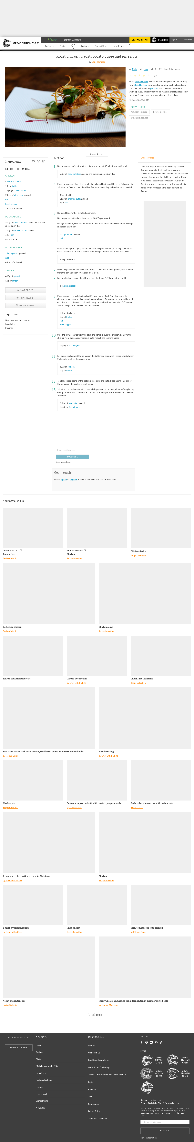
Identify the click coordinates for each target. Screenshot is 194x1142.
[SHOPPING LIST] (43, 161)
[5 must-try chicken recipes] (33, 905)
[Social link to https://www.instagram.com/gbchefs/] (151, 1042)
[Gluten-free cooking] (97, 656)
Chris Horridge (98, 62)
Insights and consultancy (99, 1060)
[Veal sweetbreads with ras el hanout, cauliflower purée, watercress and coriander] (49, 718)
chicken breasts (14, 181)
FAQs (90, 1082)
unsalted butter (20, 230)
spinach (16, 276)
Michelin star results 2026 (47, 1066)
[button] (49, 46)
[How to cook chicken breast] (33, 656)
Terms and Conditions (97, 1118)
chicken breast (141, 81)
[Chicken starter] (161, 528)
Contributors (93, 1104)
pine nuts (18, 195)
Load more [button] (95, 1014)
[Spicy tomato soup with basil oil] (161, 905)
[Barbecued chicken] (49, 593)
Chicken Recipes (139, 111)
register (73, 479)
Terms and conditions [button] (63, 462)
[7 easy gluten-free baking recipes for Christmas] (49, 842)
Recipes (39, 1052)
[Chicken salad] (145, 593)
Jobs (90, 1096)
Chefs (38, 1059)
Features (39, 1087)
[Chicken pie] (33, 780)
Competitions (42, 1101)
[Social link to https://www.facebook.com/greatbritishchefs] (141, 1042)
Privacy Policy (94, 1111)
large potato (12, 253)
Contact (91, 1045)
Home (38, 1045)
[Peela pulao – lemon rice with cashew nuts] (161, 780)
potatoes (154, 88)
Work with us (94, 1052)
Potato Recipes (160, 111)
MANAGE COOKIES (18, 1048)
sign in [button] (64, 479)
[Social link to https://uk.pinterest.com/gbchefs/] (146, 1042)
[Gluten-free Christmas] (161, 656)
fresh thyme (20, 190)
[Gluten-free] (33, 528)
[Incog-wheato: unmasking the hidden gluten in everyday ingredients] (145, 967)
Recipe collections (44, 1080)
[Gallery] (65, 107)
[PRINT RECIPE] (38, 161)
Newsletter (40, 1108)
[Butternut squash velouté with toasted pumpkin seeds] (97, 780)
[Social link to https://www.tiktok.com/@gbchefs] (161, 1042)
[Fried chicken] (97, 905)
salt (7, 199)
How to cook (41, 1094)
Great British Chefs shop (98, 1067)
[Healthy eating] (145, 718)
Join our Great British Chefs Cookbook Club (107, 1074)
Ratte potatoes (20, 222)
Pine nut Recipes (139, 117)
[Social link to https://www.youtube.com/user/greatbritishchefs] (156, 1042)
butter (15, 186)
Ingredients (41, 1073)
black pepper (11, 204)
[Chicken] (97, 528)
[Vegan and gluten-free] (49, 967)
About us (92, 1089)
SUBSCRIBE (72, 457)
